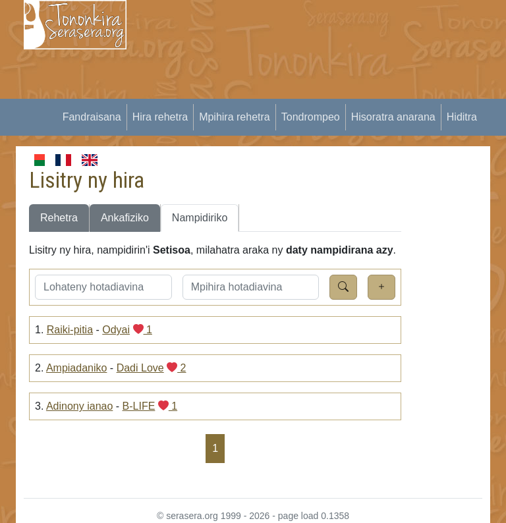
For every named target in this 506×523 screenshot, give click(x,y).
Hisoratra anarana (393, 117)
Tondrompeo (310, 117)
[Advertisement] (324, 92)
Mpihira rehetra (234, 117)
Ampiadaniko (76, 367)
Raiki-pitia (70, 329)
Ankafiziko (125, 217)
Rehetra (59, 217)
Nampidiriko (199, 217)
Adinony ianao (79, 406)
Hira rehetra (160, 117)
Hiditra (462, 117)
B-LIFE (139, 406)
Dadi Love (140, 367)
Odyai (116, 329)
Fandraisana (92, 117)
